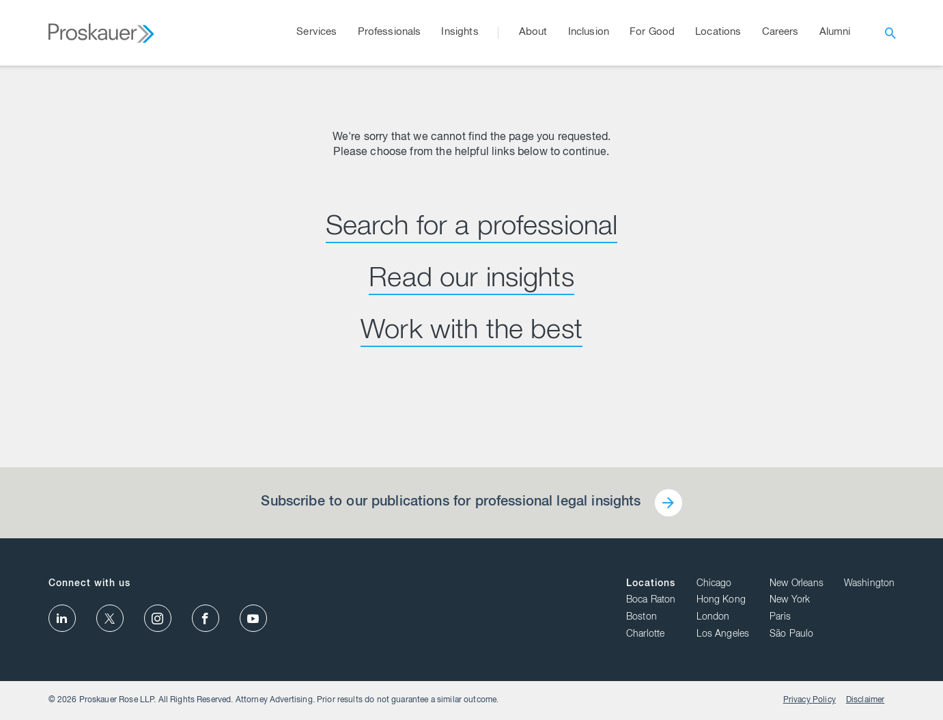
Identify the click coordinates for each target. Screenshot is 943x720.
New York (790, 600)
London (713, 617)
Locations (650, 584)
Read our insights (471, 280)
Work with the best (471, 332)
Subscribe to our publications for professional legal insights (451, 503)
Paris (780, 617)
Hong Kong (721, 600)
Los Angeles (723, 634)
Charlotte (645, 634)
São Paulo (791, 634)
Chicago (714, 584)
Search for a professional (472, 228)
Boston (641, 617)
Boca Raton (651, 600)
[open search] (890, 32)
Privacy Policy (809, 700)
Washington (869, 584)
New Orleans (797, 584)
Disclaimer (865, 700)
